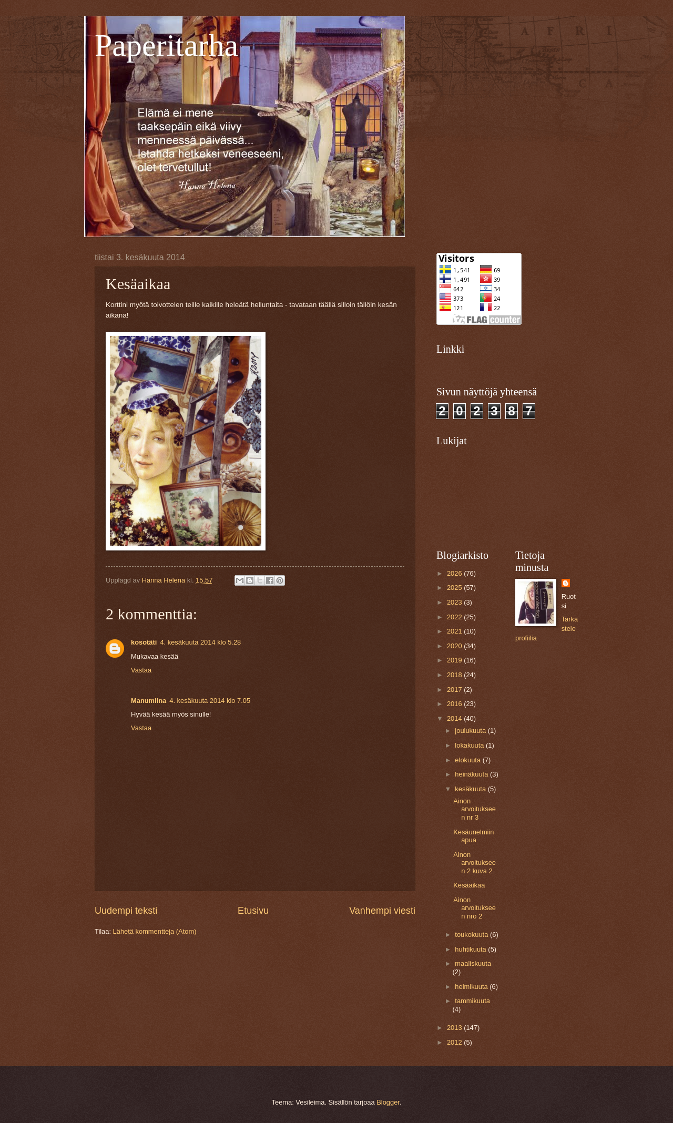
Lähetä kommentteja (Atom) (155, 931)
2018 (455, 675)
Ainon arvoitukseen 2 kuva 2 (474, 863)
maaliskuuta (473, 963)
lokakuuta (470, 745)
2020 (455, 646)
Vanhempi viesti (382, 910)
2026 (455, 573)
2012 (455, 1042)
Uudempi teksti (126, 910)
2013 (455, 1028)
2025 (455, 587)
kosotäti (144, 642)
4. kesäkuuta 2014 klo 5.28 (200, 642)
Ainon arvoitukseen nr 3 (474, 809)
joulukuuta (471, 730)
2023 (455, 602)
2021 (455, 631)
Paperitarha (166, 45)
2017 (455, 689)
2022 (455, 617)
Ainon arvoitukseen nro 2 (474, 908)
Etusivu (253, 910)
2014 (455, 718)
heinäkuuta (472, 774)
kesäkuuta (471, 789)
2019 (455, 660)
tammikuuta (472, 1001)
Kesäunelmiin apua (473, 836)
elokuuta (468, 760)
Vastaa (141, 670)
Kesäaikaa (469, 885)
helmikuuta (472, 987)
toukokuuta (472, 934)
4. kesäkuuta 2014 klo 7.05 (209, 701)
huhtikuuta (471, 949)
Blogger (388, 1102)
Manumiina (148, 701)
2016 (455, 704)
